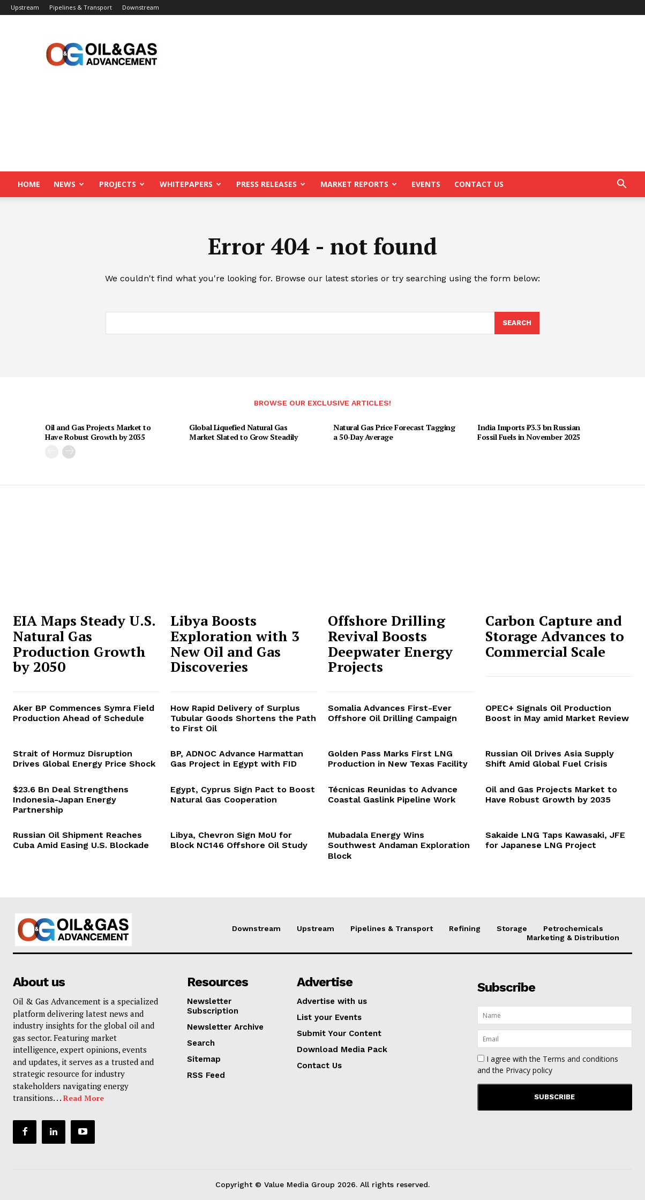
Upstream (25, 7)
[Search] (516, 323)
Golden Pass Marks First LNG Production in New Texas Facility (398, 758)
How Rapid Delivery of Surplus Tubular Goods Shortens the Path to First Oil (243, 718)
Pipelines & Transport (80, 7)
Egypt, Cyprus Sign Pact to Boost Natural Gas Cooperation (242, 794)
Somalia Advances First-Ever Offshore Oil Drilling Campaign (392, 713)
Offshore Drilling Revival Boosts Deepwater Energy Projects (390, 643)
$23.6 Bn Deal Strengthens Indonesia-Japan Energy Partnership (71, 799)
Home (29, 184)
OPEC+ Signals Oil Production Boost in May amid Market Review (557, 713)
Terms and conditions (580, 1059)
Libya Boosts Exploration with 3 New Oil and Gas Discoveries (234, 643)
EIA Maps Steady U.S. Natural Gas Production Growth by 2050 (84, 643)
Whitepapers (190, 184)
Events (425, 184)
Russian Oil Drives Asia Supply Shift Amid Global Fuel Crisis (549, 758)
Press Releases (270, 184)
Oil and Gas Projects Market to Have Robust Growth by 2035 (98, 432)
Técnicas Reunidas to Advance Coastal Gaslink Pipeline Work (393, 794)
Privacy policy (529, 1070)
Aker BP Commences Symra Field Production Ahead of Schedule (83, 713)
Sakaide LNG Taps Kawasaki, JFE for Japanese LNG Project (555, 840)
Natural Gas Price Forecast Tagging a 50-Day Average (394, 432)
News (69, 184)
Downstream (140, 7)
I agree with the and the (547, 1064)
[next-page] (69, 452)
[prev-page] (51, 452)
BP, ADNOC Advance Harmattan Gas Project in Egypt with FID (236, 758)
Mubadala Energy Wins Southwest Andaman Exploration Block (399, 845)
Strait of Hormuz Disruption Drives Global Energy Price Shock (84, 758)
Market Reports (358, 184)
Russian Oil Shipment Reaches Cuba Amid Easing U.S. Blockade (81, 840)
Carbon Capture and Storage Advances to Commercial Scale (554, 635)
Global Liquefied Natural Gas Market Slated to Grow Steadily (243, 432)
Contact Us (479, 184)
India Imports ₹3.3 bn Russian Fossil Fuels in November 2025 (528, 432)
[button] (621, 185)
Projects (122, 184)
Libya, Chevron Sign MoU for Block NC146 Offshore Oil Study (239, 840)
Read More (83, 1098)
